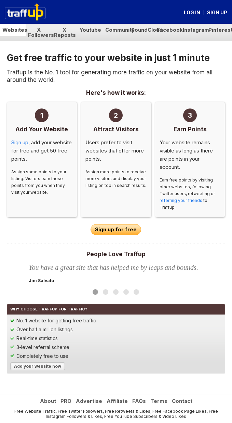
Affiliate (117, 401)
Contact (182, 401)
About (48, 401)
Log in (192, 12)
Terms (158, 401)
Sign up (217, 12)
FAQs (139, 401)
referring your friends (181, 200)
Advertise (89, 401)
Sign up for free (116, 229)
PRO (65, 401)
